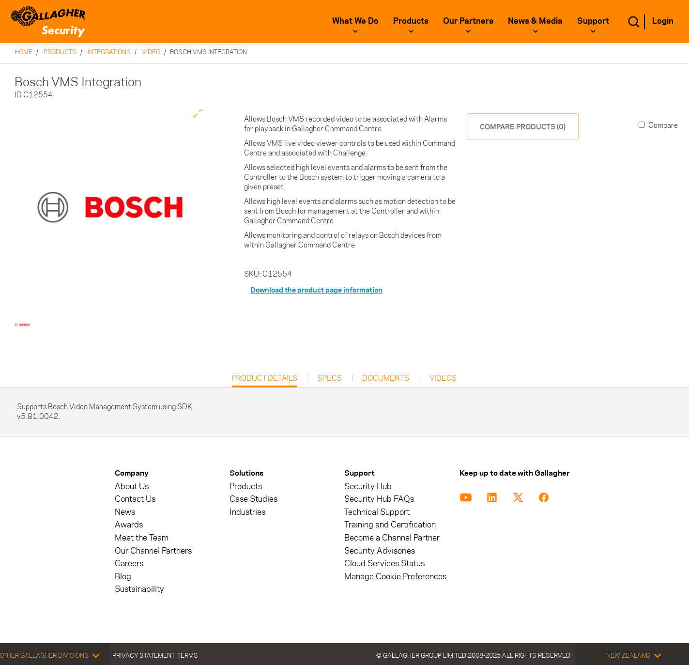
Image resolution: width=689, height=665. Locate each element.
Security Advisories (379, 551)
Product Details (264, 380)
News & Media (535, 21)
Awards (129, 525)
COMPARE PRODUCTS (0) (523, 127)
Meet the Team (141, 538)
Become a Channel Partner (392, 538)
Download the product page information (316, 290)
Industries (247, 512)
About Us (132, 486)
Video (151, 51)
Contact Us (135, 499)
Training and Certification (390, 525)
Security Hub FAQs (379, 499)
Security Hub (368, 486)
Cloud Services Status (384, 563)
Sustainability (139, 589)
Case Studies (253, 499)
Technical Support (377, 512)
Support (593, 21)
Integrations (109, 51)
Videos (443, 378)
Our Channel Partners (153, 551)
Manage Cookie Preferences (395, 577)
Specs (330, 378)
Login (663, 21)
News (125, 512)
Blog (123, 577)
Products (411, 21)
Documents (385, 378)
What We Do (355, 21)
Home (23, 51)
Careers (129, 563)
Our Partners (468, 21)
